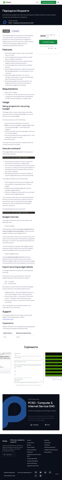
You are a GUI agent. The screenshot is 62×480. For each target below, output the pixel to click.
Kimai (7, 2)
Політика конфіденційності (24, 472)
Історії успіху (30, 442)
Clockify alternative (32, 458)
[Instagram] (50, 472)
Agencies (46, 440)
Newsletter (30, 452)
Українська (8, 454)
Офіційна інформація (9, 472)
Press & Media (30, 447)
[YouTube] (40, 472)
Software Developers (49, 447)
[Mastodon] (40, 476)
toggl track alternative (33, 465)
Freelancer (47, 445)
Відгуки (29, 445)
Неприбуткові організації (51, 449)
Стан (56, 474)
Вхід (37, 2)
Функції (29, 440)
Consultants (47, 442)
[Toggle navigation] (58, 2)
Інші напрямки (48, 452)
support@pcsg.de (8, 319)
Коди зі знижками (31, 449)
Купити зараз (48, 42)
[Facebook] (36, 476)
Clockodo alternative (32, 461)
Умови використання (9, 475)
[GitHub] (36, 472)
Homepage (34, 425)
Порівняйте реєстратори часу (34, 455)
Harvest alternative (32, 463)
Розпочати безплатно (49, 2)
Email (47, 425)
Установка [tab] (15, 31)
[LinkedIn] (45, 472)
